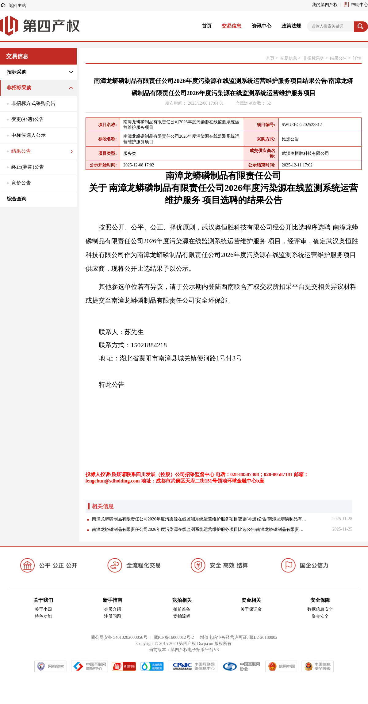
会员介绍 (112, 609)
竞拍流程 (181, 616)
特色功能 (43, 616)
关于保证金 (251, 609)
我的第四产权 (325, 4)
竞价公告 (21, 182)
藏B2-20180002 (263, 637)
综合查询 (16, 198)
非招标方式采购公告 (33, 103)
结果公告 (21, 151)
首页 (207, 25)
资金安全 (320, 616)
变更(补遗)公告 (27, 119)
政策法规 (291, 25)
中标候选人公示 (28, 135)
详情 (357, 58)
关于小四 (43, 609)
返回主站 (17, 5)
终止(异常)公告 (27, 166)
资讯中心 (261, 25)
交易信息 (231, 25)
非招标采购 (19, 87)
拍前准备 (181, 609)
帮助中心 (359, 4)
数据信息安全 (320, 609)
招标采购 (16, 72)
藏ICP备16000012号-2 (174, 637)
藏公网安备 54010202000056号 (119, 637)
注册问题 (112, 616)
